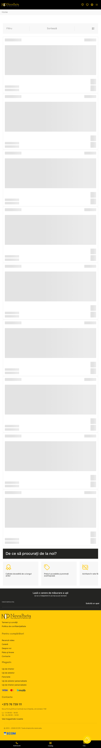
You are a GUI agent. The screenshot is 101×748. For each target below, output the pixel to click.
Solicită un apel (92, 603)
